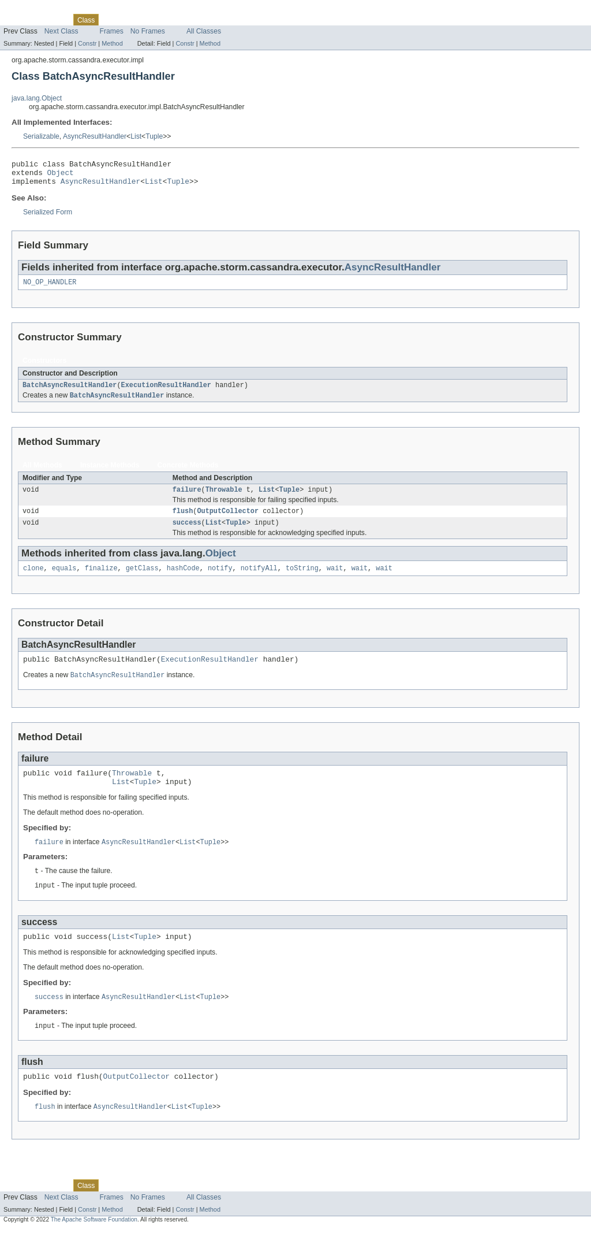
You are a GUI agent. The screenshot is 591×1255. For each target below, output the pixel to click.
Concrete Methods (188, 473)
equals (64, 580)
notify (220, 580)
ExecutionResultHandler (166, 392)
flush (183, 521)
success (187, 534)
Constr (87, 43)
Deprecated (164, 20)
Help (220, 20)
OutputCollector (228, 521)
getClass (142, 580)
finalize (101, 580)
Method (112, 43)
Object (60, 175)
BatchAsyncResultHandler (70, 392)
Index (197, 20)
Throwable (223, 498)
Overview (18, 20)
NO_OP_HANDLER (49, 288)
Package (53, 20)
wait (335, 580)
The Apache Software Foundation (94, 1245)
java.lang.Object (37, 98)
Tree (132, 20)
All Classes (203, 31)
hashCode (183, 580)
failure (187, 498)
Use (111, 20)
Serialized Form (47, 217)
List (135, 136)
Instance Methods (110, 473)
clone (33, 580)
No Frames (147, 31)
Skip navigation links (31, 10)
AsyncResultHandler (94, 136)
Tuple (154, 136)
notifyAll (259, 580)
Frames (112, 31)
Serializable (41, 136)
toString (302, 580)
